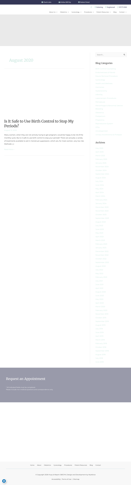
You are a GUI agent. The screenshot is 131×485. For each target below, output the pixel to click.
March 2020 (100, 307)
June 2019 (99, 332)
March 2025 (100, 156)
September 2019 (102, 321)
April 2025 (99, 152)
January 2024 (100, 203)
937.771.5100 (122, 7)
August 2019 (100, 325)
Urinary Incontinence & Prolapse (108, 135)
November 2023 (101, 211)
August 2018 (100, 355)
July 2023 (99, 226)
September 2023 (102, 218)
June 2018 (99, 362)
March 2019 (100, 340)
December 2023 (101, 207)
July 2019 (99, 329)
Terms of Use (67, 479)
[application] (56, 12)
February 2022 (101, 277)
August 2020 (100, 292)
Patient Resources (81, 465)
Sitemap (76, 479)
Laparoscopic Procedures (105, 98)
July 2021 (99, 281)
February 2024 (101, 200)
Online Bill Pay (66, 2)
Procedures (68, 465)
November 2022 (101, 255)
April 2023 (99, 237)
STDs (97, 127)
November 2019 (101, 314)
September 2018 (102, 351)
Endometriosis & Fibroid (105, 72)
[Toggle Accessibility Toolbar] (4, 481)
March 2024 (100, 196)
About (39, 465)
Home (32, 465)
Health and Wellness (103, 84)
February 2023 (101, 244)
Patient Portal (85, 2)
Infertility (99, 95)
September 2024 (102, 174)
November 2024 (102, 167)
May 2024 (99, 189)
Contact (98, 465)
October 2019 (100, 318)
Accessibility (56, 479)
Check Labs (47, 2)
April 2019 (99, 336)
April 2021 (99, 288)
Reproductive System (104, 124)
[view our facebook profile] (91, 7)
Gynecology (100, 80)
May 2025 (99, 148)
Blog (91, 465)
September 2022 (102, 262)
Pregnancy (99, 120)
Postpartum (100, 116)
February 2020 (101, 310)
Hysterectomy (101, 91)
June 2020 (99, 296)
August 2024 (100, 178)
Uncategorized (101, 131)
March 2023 (100, 240)
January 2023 (100, 248)
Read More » (9, 149)
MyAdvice (92, 475)
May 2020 (99, 299)
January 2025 (100, 163)
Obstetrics (99, 113)
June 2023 (99, 229)
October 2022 (100, 259)
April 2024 (99, 192)
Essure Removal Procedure (106, 76)
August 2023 (100, 222)
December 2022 (101, 251)
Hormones (99, 87)
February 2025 (101, 159)
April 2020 (99, 303)
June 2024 (99, 185)
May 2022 (99, 274)
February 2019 (101, 343)
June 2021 (99, 285)
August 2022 (100, 266)
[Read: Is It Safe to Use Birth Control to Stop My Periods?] (37, 94)
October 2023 (100, 215)
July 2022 (99, 270)
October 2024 (101, 170)
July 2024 (99, 181)
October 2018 (100, 347)
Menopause (100, 102)
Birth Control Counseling (105, 69)
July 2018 (99, 358)
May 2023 (99, 233)
